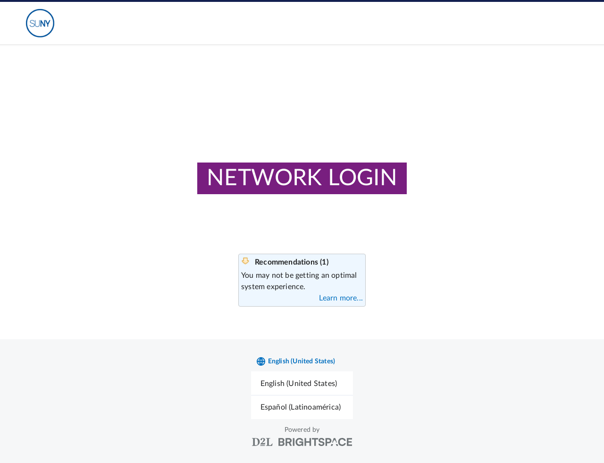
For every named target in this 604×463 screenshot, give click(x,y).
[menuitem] (302, 383)
